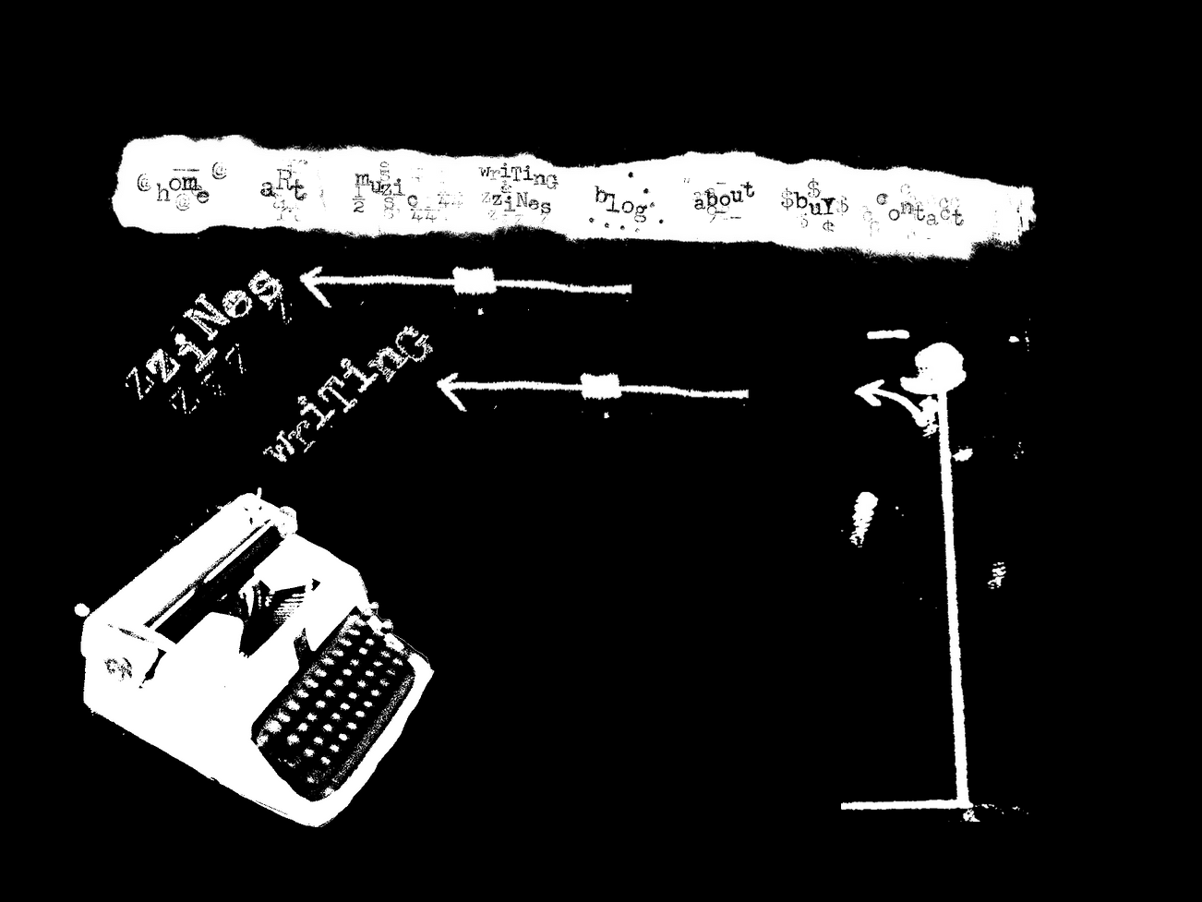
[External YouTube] (684, 583)
